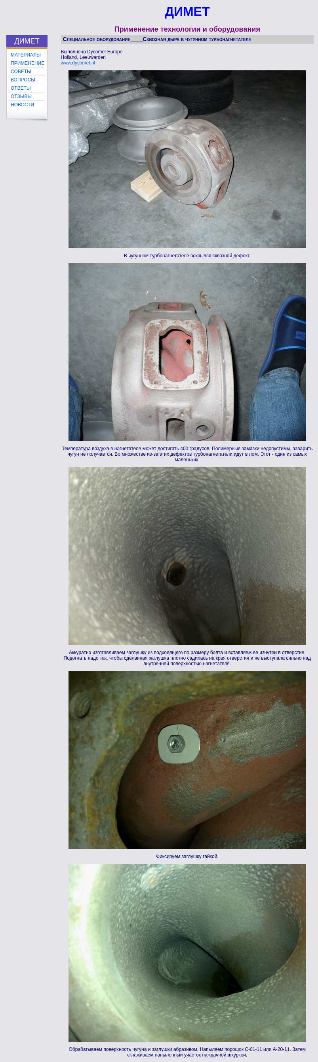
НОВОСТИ (22, 105)
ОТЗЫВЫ (21, 96)
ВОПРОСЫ (23, 80)
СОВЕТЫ (21, 71)
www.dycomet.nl (78, 63)
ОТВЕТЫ (21, 88)
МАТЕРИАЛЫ (26, 55)
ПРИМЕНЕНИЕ (27, 63)
